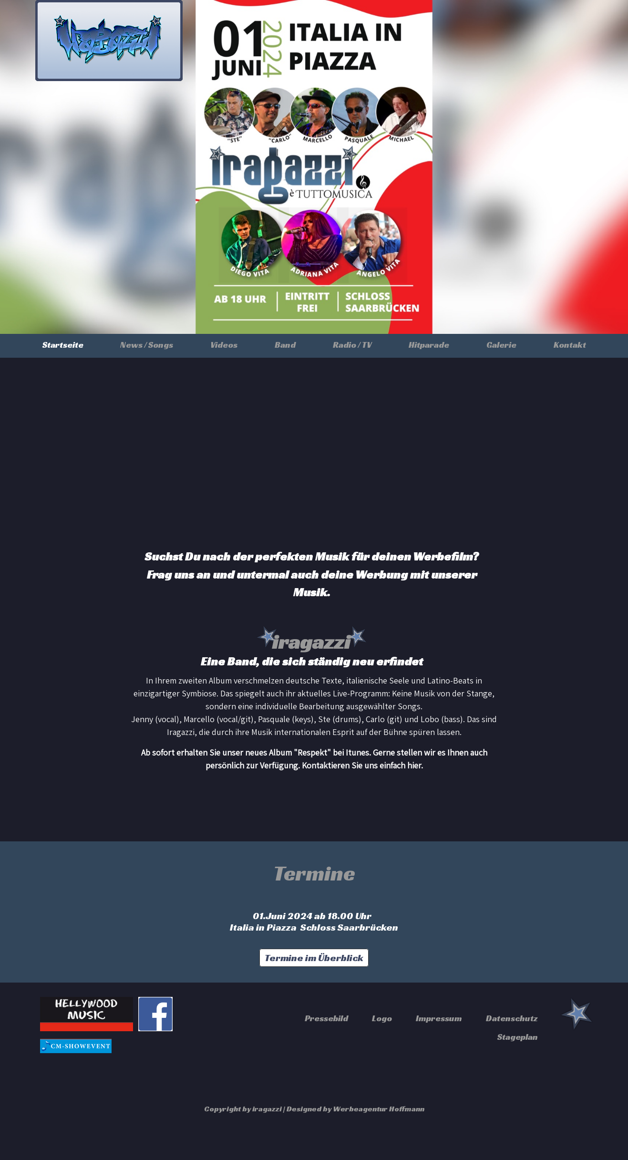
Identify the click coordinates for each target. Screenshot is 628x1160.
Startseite (62, 344)
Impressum (439, 1018)
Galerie (501, 344)
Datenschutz (512, 1018)
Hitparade (429, 344)
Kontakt (570, 344)
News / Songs (146, 344)
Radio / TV (352, 344)
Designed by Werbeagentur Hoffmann (355, 1109)
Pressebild (326, 1018)
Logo (382, 1018)
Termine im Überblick (314, 958)
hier (414, 765)
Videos (223, 344)
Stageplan (517, 1036)
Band (285, 344)
